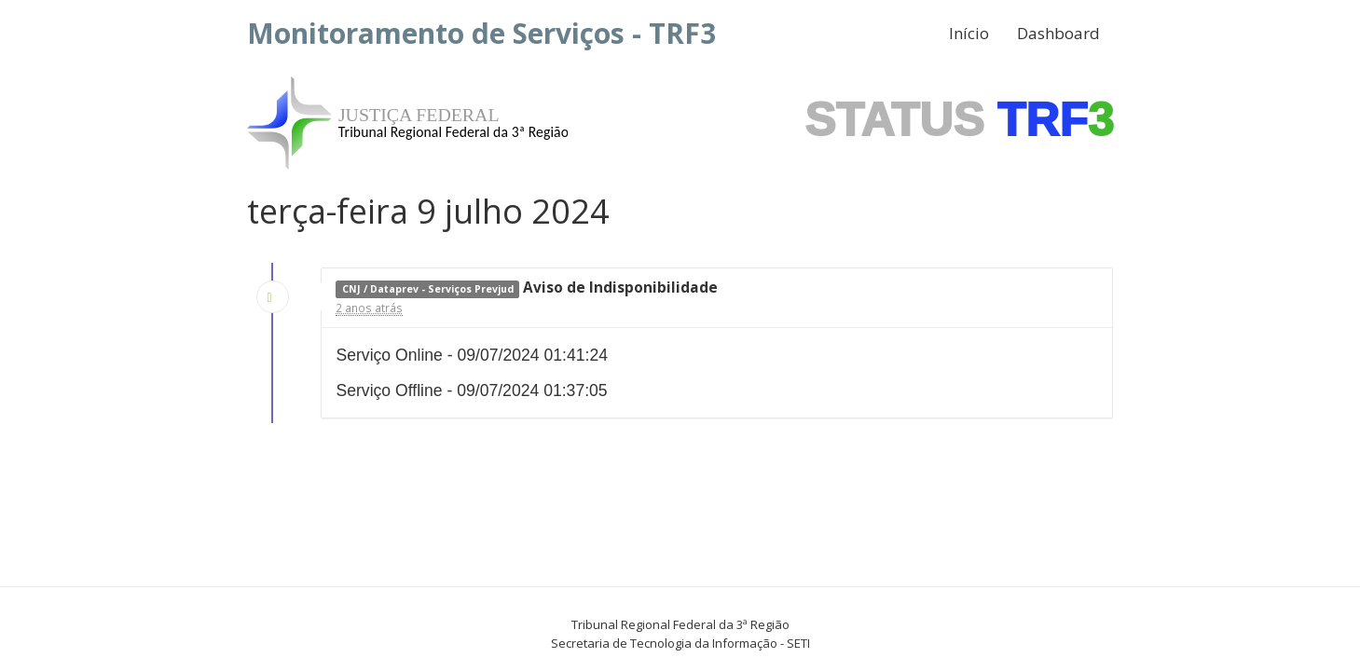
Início (969, 33)
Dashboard (1058, 33)
